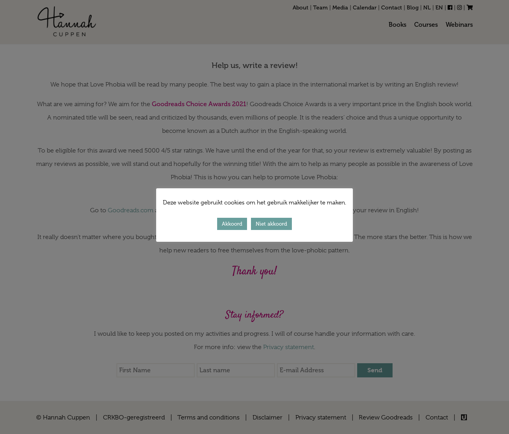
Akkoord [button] (232, 224)
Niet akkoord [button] (271, 224)
